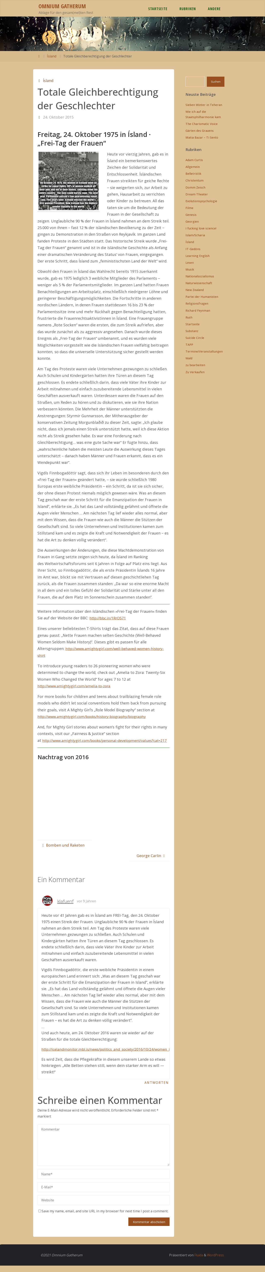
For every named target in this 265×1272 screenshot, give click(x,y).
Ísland (51, 56)
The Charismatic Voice (202, 124)
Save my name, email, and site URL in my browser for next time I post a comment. (103, 1217)
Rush (189, 317)
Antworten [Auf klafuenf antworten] (156, 1089)
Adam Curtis (194, 160)
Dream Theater (197, 194)
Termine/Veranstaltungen (204, 351)
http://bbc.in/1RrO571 (109, 617)
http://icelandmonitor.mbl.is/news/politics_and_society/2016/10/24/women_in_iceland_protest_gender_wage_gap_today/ (149, 1055)
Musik (190, 269)
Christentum (195, 180)
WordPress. (215, 1261)
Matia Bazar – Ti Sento (202, 137)
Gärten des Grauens (200, 131)
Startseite (193, 324)
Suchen (215, 81)
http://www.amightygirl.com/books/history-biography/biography (95, 716)
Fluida (197, 1261)
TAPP (189, 345)
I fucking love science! (201, 228)
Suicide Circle (195, 338)
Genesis (191, 215)
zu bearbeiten (195, 365)
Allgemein (193, 167)
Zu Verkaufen (195, 372)
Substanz (192, 331)
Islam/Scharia (195, 235)
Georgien (192, 221)
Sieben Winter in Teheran (204, 105)
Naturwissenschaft (199, 283)
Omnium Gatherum (62, 6)
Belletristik (193, 174)
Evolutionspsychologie (201, 201)
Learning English (198, 256)
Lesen (190, 263)
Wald (189, 358)
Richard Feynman (198, 310)
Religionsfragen (197, 303)
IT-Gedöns (193, 249)
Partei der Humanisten (202, 297)
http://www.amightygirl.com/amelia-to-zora (76, 685)
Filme (189, 208)
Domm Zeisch (195, 187)
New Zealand (195, 290)
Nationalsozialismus (200, 276)
